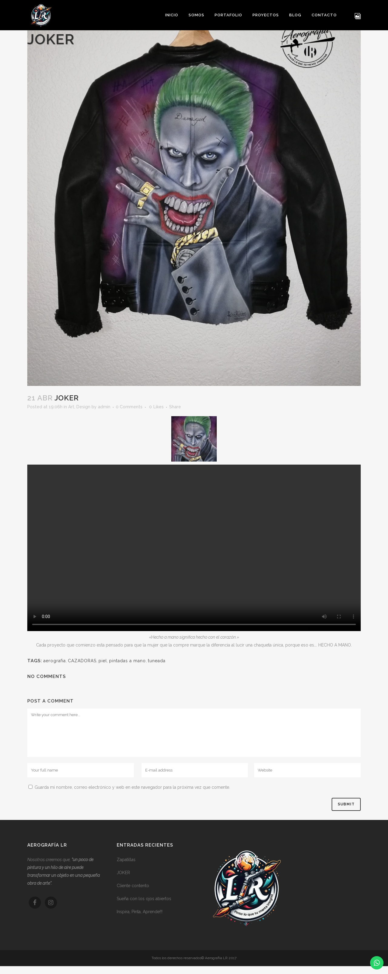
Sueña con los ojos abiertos (144, 898)
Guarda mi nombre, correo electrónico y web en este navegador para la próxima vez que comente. (132, 787)
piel (103, 660)
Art (71, 406)
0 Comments (129, 406)
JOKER (123, 872)
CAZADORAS (82, 660)
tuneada (157, 660)
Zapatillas (126, 859)
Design (83, 406)
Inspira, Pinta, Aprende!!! (139, 911)
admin (104, 406)
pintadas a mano (127, 660)
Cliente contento (133, 885)
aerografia (54, 660)
